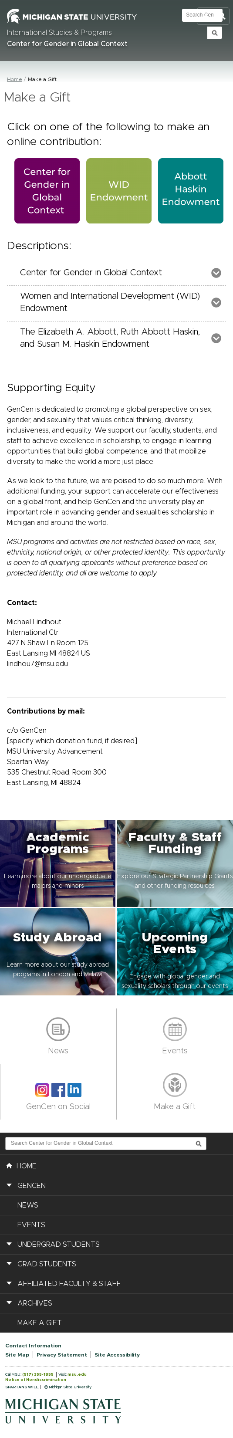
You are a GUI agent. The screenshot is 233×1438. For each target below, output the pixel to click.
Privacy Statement (62, 1354)
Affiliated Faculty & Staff (69, 1283)
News (58, 1051)
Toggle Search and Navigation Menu (213, 16)
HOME (21, 1165)
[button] (58, 863)
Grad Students (46, 1264)
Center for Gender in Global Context (67, 44)
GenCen (31, 1185)
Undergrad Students (58, 1244)
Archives (34, 1303)
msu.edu (77, 1375)
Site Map (17, 1354)
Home (14, 79)
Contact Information (33, 1345)
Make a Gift (175, 1107)
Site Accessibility (117, 1354)
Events (175, 1051)
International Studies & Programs (59, 32)
